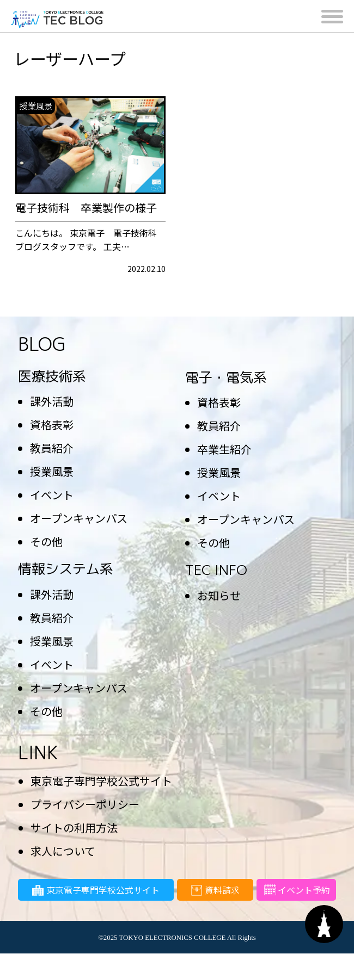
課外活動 (52, 401)
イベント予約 (296, 892)
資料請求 (215, 892)
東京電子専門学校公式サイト (101, 781)
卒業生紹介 (224, 449)
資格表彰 (52, 424)
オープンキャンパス (78, 518)
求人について (62, 851)
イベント (52, 495)
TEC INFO (216, 569)
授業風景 (52, 471)
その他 (46, 541)
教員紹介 (52, 448)
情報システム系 (65, 568)
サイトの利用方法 (74, 827)
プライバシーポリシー (84, 804)
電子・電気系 (226, 377)
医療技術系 (52, 376)
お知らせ (219, 595)
